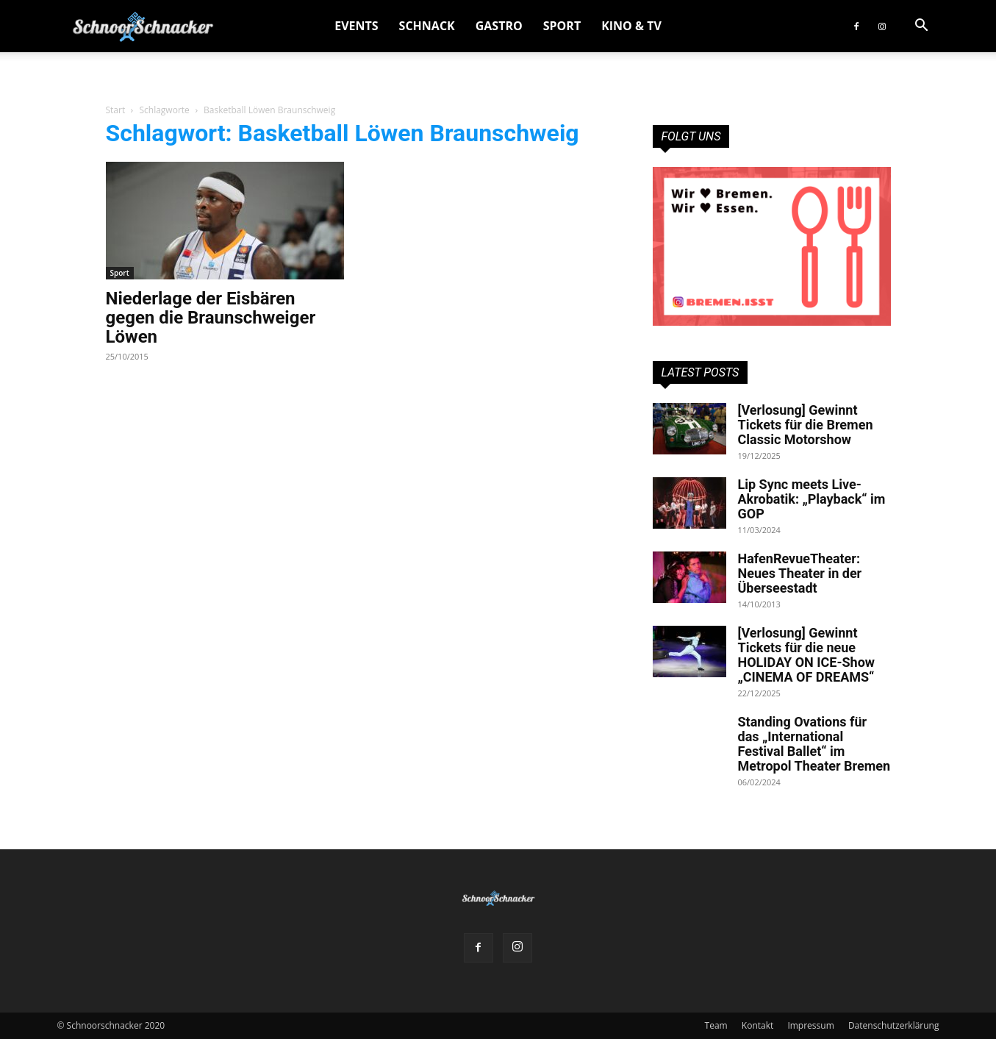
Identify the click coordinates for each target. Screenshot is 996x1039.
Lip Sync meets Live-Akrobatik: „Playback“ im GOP (812, 498)
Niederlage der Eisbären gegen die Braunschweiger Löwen (211, 317)
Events (356, 26)
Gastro (499, 26)
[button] (921, 27)
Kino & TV (631, 26)
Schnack (427, 26)
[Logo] (143, 26)
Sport (562, 26)
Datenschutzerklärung (893, 1025)
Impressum (810, 1025)
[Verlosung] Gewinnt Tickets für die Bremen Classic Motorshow (805, 424)
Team (716, 1025)
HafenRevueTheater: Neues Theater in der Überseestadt (800, 573)
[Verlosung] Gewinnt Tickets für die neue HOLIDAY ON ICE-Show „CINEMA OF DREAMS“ (806, 655)
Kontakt (757, 1025)
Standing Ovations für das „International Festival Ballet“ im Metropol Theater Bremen (814, 744)
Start (116, 110)
